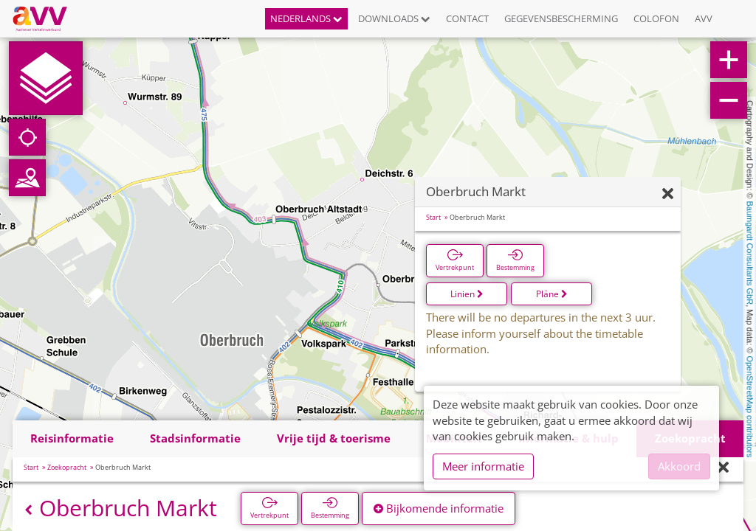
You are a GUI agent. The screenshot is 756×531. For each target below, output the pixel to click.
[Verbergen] (667, 194)
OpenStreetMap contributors (750, 406)
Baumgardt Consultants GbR (750, 253)
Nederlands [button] (306, 18)
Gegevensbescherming (561, 18)
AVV (703, 18)
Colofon (656, 18)
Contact (467, 18)
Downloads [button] (394, 18)
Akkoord (679, 466)
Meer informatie (483, 466)
